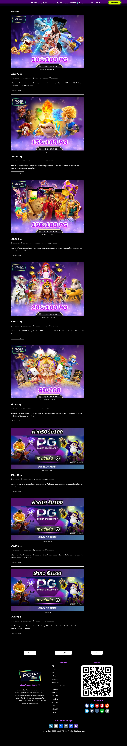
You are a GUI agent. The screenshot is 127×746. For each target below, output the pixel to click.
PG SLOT (34, 7)
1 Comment (54, 164)
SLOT (36, 82)
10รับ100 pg (16, 77)
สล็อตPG (90, 7)
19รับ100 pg (16, 242)
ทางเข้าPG (43, 7)
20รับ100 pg (16, 325)
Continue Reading (18, 94)
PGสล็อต (99, 7)
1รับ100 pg (16, 620)
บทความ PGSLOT (70, 7)
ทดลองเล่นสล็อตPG (55, 7)
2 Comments (54, 82)
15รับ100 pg (16, 160)
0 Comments (54, 330)
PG (40, 82)
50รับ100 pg (16, 479)
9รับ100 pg (16, 408)
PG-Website (16, 82)
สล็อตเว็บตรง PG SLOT (30, 689)
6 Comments (50, 483)
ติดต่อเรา (82, 7)
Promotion (45, 82)
